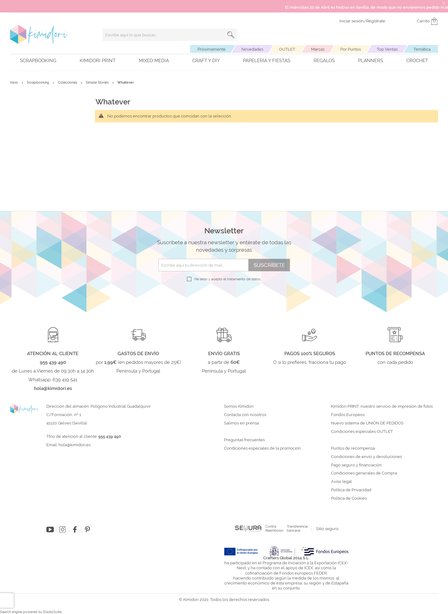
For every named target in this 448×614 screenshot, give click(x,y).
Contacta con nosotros (245, 415)
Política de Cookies (349, 498)
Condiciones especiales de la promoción (263, 448)
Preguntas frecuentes (244, 440)
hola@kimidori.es (74, 444)
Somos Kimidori (239, 406)
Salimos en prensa (241, 423)
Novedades (252, 49)
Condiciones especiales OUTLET (362, 431)
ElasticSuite (52, 612)
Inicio (14, 82)
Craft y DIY (206, 60)
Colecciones (68, 82)
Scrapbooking (38, 60)
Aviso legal (341, 481)
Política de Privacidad (351, 490)
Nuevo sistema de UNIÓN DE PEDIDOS (367, 423)
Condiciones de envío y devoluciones (366, 457)
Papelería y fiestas (266, 60)
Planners (370, 60)
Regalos (324, 60)
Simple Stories (98, 82)
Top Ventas (387, 49)
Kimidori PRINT (97, 60)
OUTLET (287, 49)
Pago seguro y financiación (356, 465)
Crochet (417, 60)
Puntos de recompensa (353, 448)
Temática (422, 49)
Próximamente (212, 49)
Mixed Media (154, 60)
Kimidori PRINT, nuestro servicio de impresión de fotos (382, 406)
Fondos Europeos (348, 415)
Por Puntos (350, 49)
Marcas (317, 49)
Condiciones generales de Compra (364, 473)
